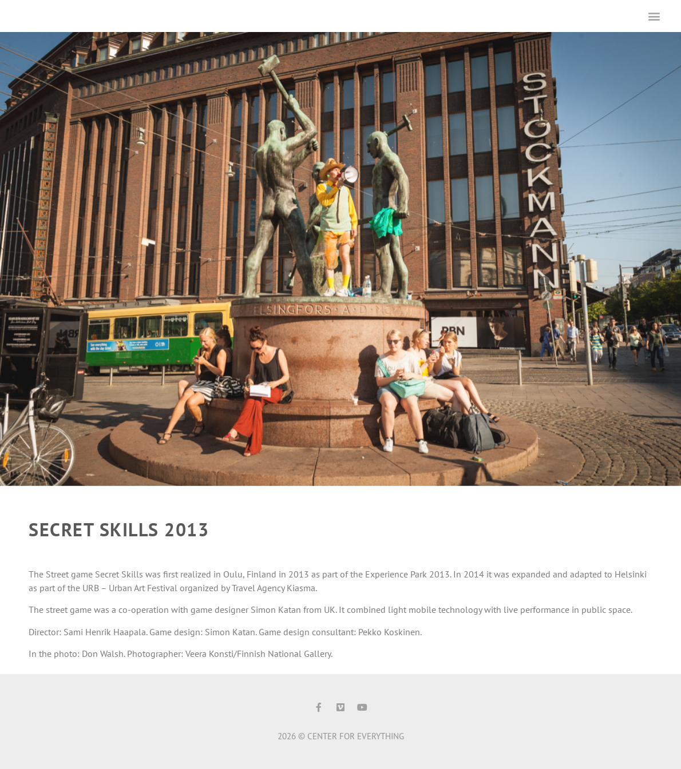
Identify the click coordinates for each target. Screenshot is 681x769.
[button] (654, 15)
